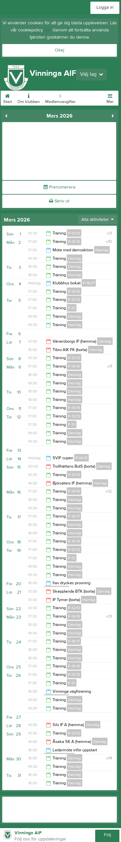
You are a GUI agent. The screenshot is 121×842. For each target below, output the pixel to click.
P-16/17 (89, 283)
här (47, 30)
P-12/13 (74, 233)
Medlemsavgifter (60, 97)
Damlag (102, 250)
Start (7, 97)
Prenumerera (59, 187)
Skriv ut (59, 201)
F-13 (71, 308)
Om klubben (28, 97)
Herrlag (74, 258)
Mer (110, 97)
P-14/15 (74, 241)
